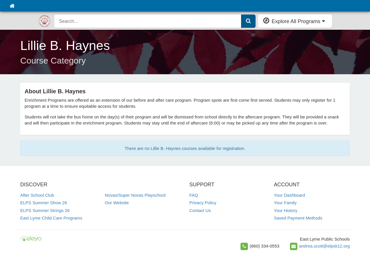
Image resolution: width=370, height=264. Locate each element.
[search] (147, 21)
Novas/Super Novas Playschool (135, 195)
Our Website (117, 202)
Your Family (285, 202)
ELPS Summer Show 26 (43, 202)
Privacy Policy (202, 202)
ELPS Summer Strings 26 (45, 210)
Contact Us (200, 210)
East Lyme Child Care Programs (51, 217)
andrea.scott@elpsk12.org (324, 245)
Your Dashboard (289, 195)
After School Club (37, 195)
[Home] (11, 6)
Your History (285, 210)
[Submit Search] (248, 21)
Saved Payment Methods (298, 217)
